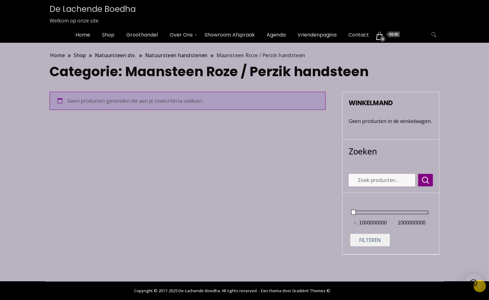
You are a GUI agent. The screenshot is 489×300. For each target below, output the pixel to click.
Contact (358, 34)
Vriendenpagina (317, 34)
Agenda (276, 34)
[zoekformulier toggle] (433, 35)
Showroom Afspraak (230, 34)
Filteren (370, 240)
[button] (473, 283)
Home (82, 34)
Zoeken (363, 151)
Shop (108, 34)
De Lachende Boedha (93, 9)
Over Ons (181, 34)
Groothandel (142, 34)
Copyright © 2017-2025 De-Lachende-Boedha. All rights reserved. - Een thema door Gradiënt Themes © (232, 290)
